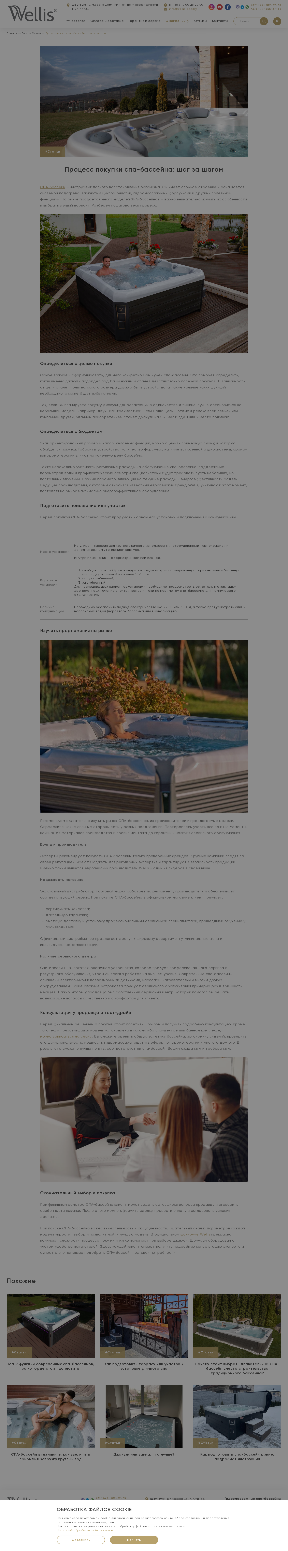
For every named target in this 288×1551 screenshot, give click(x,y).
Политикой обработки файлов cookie (85, 1530)
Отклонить (81, 1539)
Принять (134, 1539)
